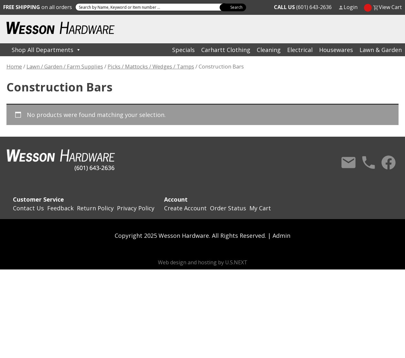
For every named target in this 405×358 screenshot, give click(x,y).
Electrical (300, 50)
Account (176, 199)
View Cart (390, 7)
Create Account (185, 208)
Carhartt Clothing (225, 50)
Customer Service (38, 199)
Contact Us (348, 162)
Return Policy (95, 208)
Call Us (368, 162)
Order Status (228, 208)
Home (14, 66)
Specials (183, 50)
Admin (281, 235)
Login (351, 7)
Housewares (336, 50)
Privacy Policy (135, 208)
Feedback (60, 208)
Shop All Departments (46, 50)
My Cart (260, 208)
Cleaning (269, 50)
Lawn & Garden (380, 50)
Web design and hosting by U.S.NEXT (202, 262)
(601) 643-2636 (303, 7)
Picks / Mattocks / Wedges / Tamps (151, 66)
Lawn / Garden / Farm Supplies (64, 66)
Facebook (388, 162)
